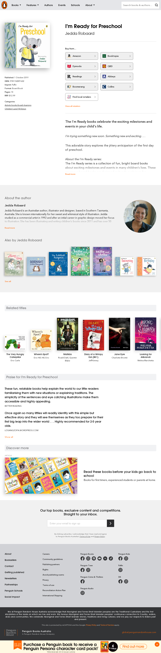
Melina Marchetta (146, 360)
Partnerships (11, 584)
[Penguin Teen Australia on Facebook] (82, 570)
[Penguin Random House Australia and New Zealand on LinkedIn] (105, 558)
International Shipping (52, 595)
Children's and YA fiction (15, 108)
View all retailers (72, 105)
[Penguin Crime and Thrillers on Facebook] (82, 581)
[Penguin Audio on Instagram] (82, 593)
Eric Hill (37, 357)
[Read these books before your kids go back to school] (41, 476)
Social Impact (12, 596)
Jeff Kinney (93, 360)
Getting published (14, 572)
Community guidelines (53, 559)
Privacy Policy (99, 536)
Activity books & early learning (18, 105)
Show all (9, 437)
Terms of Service (107, 625)
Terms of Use (85, 536)
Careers (46, 553)
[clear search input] (156, 5)
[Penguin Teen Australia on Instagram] (88, 570)
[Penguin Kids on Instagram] (126, 558)
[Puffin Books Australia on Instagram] (120, 570)
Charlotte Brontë (120, 357)
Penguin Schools (13, 590)
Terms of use (48, 585)
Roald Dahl (63, 357)
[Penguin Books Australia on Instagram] (88, 558)
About (8, 553)
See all (8, 281)
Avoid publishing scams (53, 574)
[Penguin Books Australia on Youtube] (99, 558)
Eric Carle (15, 360)
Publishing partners (51, 564)
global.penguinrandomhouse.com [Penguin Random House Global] (139, 632)
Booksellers (10, 560)
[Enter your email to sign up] (77, 523)
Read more (70, 173)
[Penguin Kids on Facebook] (120, 558)
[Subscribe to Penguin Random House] (110, 523)
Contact (9, 566)
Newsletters (11, 578)
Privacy (46, 579)
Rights (45, 569)
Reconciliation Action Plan (54, 590)
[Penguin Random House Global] (13, 632)
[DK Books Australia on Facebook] (120, 581)
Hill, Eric (45, 357)
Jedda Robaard (79, 33)
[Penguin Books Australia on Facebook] (82, 558)
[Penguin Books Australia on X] (94, 558)
